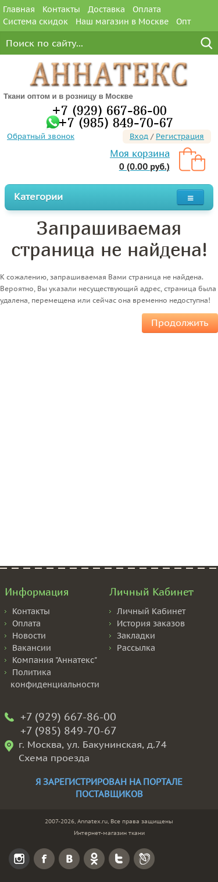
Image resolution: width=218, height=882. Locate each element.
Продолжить (180, 322)
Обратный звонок (40, 136)
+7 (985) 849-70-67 (115, 122)
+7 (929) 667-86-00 (109, 110)
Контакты (61, 9)
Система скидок (35, 21)
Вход (139, 136)
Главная (19, 9)
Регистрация (180, 136)
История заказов (151, 623)
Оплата (147, 9)
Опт (183, 21)
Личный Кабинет (151, 611)
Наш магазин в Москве (122, 21)
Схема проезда (54, 757)
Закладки (136, 635)
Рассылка (136, 648)
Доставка (106, 9)
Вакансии (31, 648)
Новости (29, 635)
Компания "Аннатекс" (54, 660)
